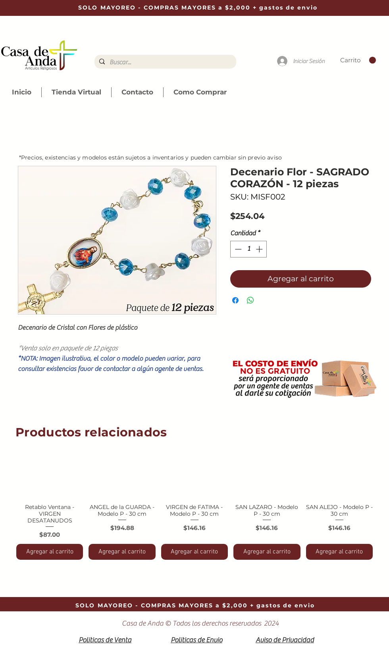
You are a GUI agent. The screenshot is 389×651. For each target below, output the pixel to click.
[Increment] (260, 249)
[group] (194, 504)
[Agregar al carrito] (49, 552)
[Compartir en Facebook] (235, 300)
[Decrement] (237, 249)
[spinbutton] (248, 249)
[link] (358, 60)
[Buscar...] (165, 62)
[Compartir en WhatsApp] (250, 300)
